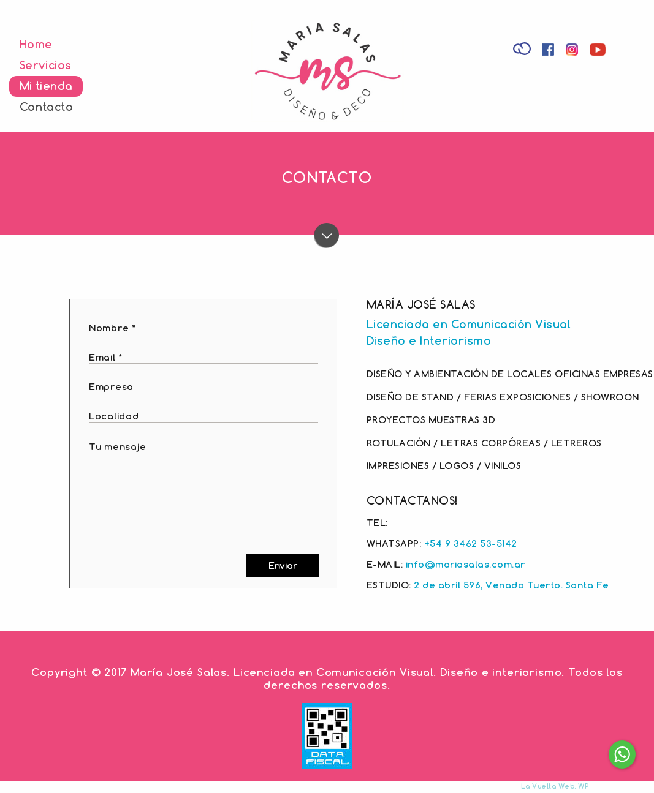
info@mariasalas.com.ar (465, 564)
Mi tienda (46, 85)
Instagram (573, 51)
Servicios (45, 65)
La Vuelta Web (548, 786)
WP (583, 786)
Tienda (523, 47)
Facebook (549, 51)
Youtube (600, 51)
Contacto (46, 106)
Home (36, 44)
